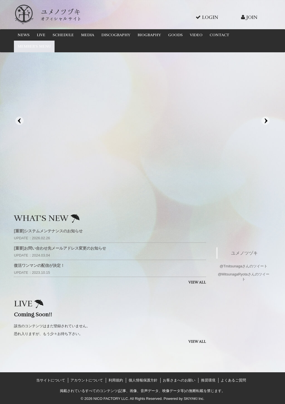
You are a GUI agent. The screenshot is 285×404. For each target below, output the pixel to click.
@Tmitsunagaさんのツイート (243, 266)
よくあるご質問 (233, 380)
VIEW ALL (197, 282)
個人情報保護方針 (143, 380)
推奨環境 (208, 380)
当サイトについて (50, 380)
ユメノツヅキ (244, 252)
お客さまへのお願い (179, 380)
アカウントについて (86, 380)
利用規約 (116, 380)
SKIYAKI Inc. (194, 398)
